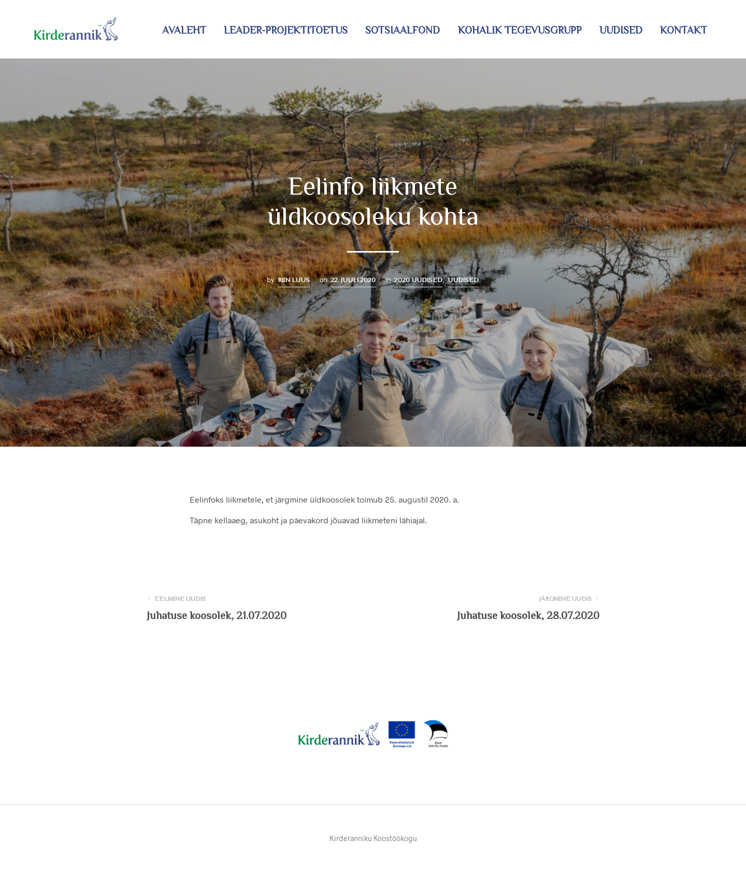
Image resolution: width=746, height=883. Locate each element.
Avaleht (184, 30)
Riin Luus (294, 280)
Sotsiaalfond (402, 30)
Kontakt (683, 30)
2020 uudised (418, 280)
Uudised (620, 30)
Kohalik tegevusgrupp (520, 30)
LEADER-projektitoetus (286, 30)
